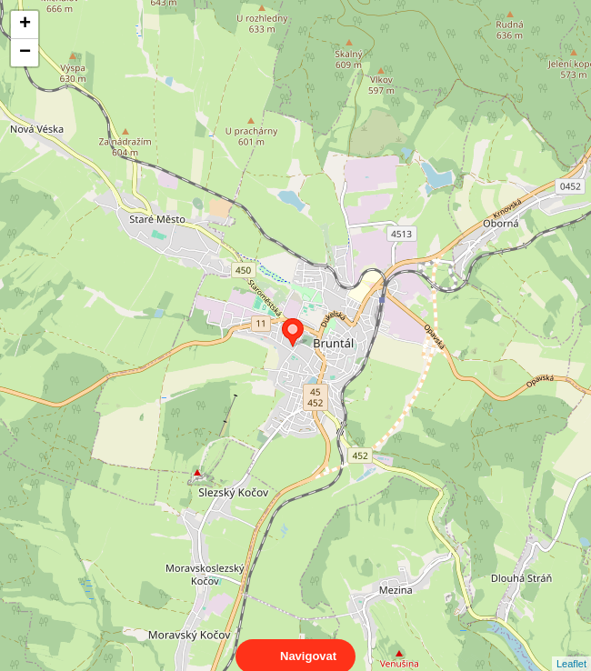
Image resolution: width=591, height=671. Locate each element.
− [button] (25, 52)
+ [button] (25, 24)
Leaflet (571, 647)
